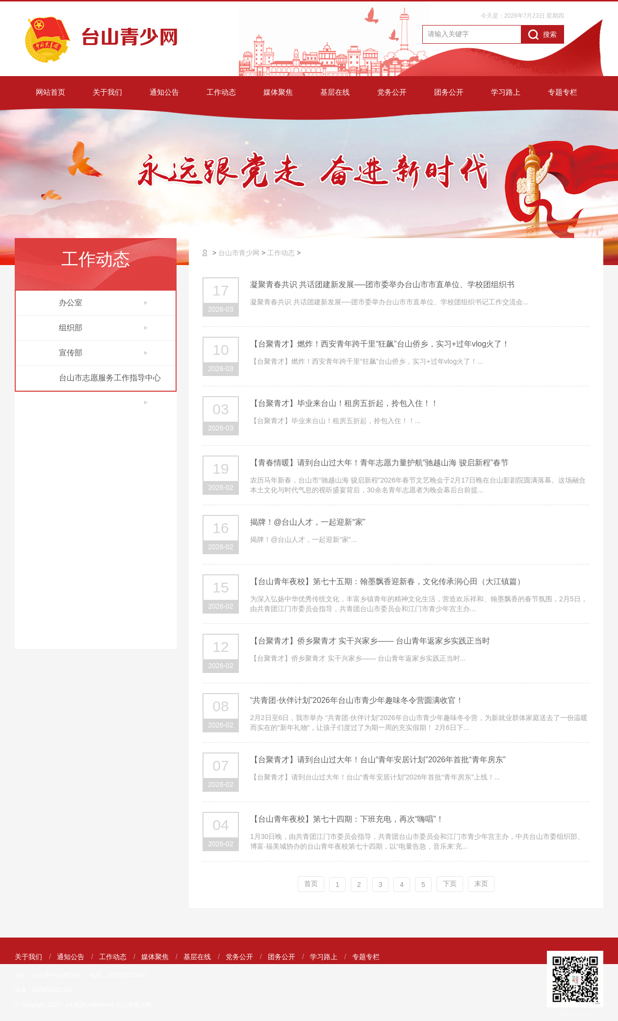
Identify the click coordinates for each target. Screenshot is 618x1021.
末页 (481, 883)
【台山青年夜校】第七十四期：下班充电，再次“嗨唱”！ (347, 819)
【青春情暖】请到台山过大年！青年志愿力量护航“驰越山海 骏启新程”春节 (379, 462)
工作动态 (221, 92)
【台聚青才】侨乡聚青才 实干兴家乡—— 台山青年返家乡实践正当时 (370, 641)
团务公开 (449, 92)
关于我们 (107, 92)
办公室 (103, 303)
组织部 (103, 328)
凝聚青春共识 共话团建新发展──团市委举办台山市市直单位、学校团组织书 (382, 284)
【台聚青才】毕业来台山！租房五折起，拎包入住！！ (344, 403)
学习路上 (505, 92)
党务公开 (392, 92)
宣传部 (103, 353)
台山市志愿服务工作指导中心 (110, 382)
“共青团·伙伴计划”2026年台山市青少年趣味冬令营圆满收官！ (357, 700)
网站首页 (50, 92)
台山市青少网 (238, 253)
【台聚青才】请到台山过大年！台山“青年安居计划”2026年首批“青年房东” (378, 759)
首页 (311, 883)
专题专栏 (562, 92)
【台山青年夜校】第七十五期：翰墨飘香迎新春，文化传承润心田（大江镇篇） (387, 581)
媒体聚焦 (278, 92)
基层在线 (335, 92)
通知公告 (164, 92)
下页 (450, 883)
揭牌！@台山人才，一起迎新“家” (307, 522)
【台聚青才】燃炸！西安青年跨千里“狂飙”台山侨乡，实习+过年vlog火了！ (380, 344)
